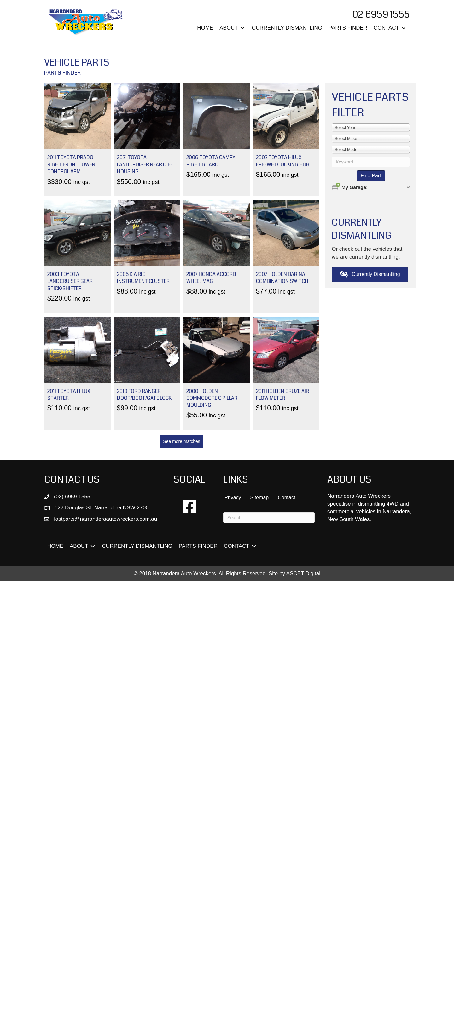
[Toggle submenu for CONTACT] (403, 28)
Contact (286, 497)
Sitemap (259, 497)
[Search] (269, 517)
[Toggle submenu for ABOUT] (242, 28)
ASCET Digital (303, 573)
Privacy (232, 497)
